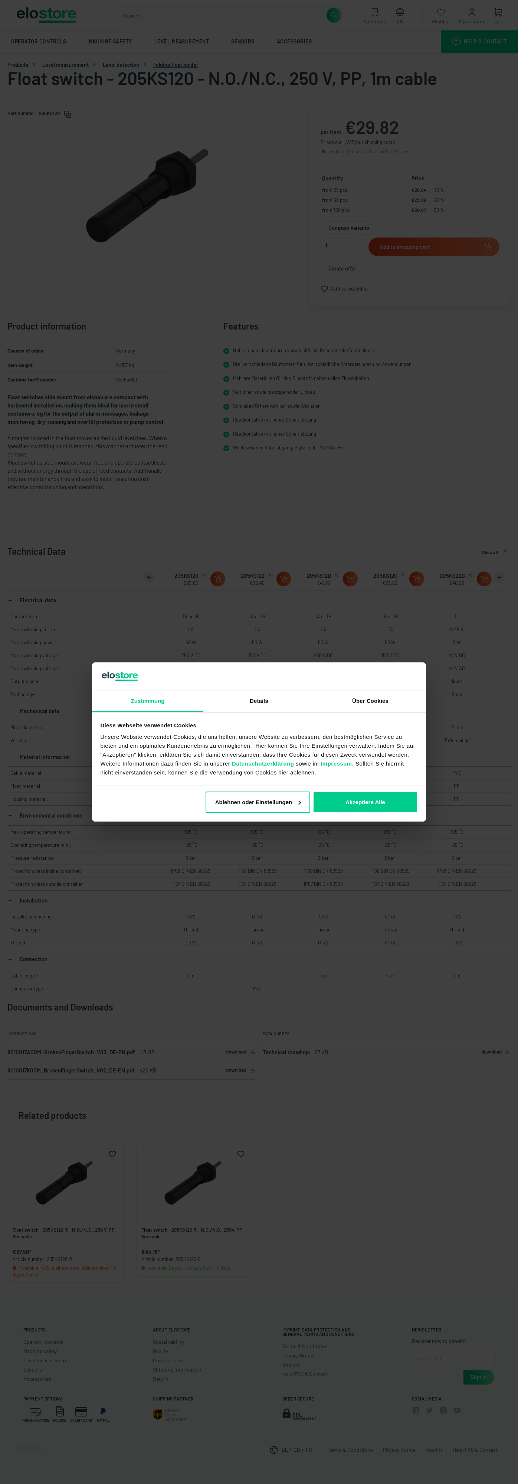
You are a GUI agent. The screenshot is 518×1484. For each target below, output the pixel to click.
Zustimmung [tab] (148, 701)
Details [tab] (259, 701)
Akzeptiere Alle (365, 802)
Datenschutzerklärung (263, 763)
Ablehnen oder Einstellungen (258, 802)
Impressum (336, 763)
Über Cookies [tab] (370, 701)
